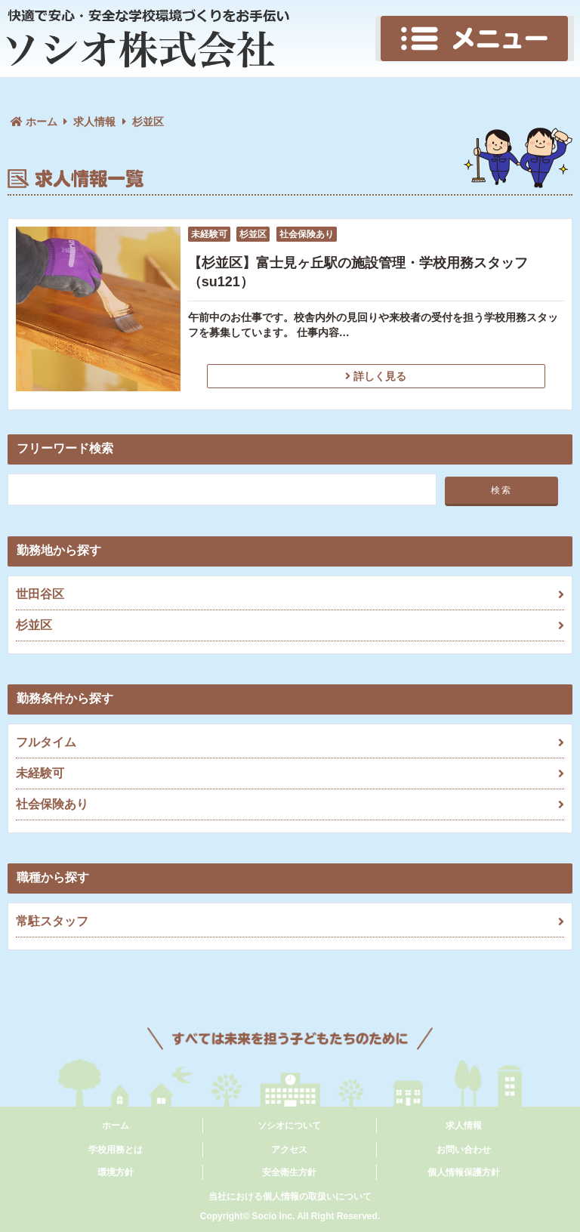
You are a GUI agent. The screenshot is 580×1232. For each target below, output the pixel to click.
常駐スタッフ (290, 922)
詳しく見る (375, 376)
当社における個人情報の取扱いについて (290, 1196)
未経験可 (290, 773)
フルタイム (290, 742)
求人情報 (94, 122)
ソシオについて (289, 1125)
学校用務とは (115, 1149)
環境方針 (115, 1172)
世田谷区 (290, 594)
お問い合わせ (464, 1149)
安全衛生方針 (289, 1172)
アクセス (289, 1149)
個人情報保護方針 (463, 1172)
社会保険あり (290, 804)
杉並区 (290, 625)
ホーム (115, 1125)
